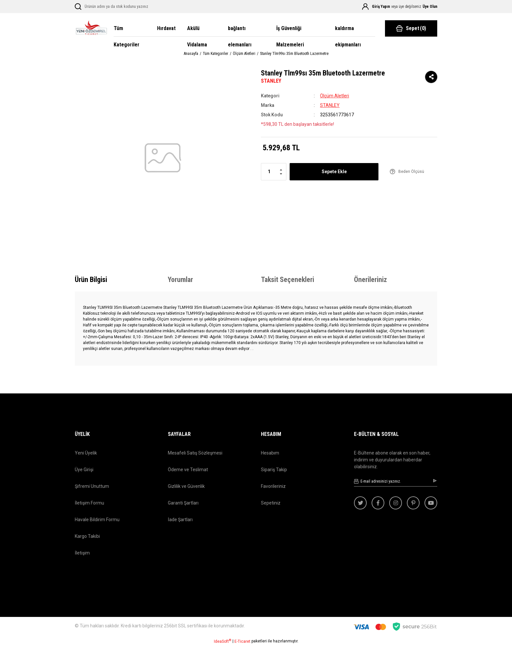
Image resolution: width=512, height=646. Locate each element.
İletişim (82, 552)
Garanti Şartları (183, 502)
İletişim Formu (89, 502)
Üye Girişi (84, 469)
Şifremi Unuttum (92, 486)
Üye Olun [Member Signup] (430, 6)
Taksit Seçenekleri (287, 279)
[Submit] (435, 480)
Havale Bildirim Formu (97, 519)
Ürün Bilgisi (91, 279)
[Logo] (91, 29)
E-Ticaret (242, 641)
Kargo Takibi (87, 536)
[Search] (121, 6)
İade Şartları (180, 519)
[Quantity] (273, 171)
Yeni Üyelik (86, 453)
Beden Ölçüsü (411, 171)
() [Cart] (411, 28)
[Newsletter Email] (395, 481)
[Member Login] (365, 6)
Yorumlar (180, 279)
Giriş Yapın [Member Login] (381, 6)
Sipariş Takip (274, 469)
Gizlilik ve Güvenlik (186, 486)
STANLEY (271, 81)
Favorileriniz (273, 486)
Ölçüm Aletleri (334, 95)
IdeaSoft (222, 641)
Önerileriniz (370, 279)
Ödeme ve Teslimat (188, 469)
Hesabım (270, 453)
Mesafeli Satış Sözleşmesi (195, 453)
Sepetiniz (270, 502)
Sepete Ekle (334, 171)
